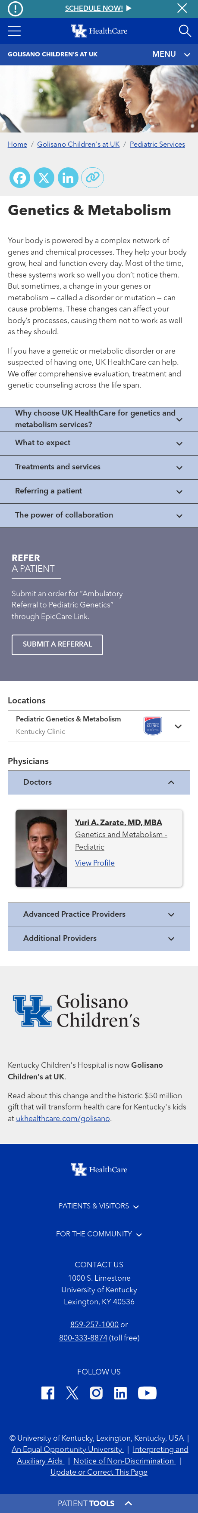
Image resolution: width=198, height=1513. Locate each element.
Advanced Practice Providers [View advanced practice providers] (99, 915)
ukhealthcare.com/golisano (63, 1119)
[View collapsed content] (99, 419)
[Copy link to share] (92, 177)
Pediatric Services (157, 145)
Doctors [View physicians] (99, 783)
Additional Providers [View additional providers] (99, 939)
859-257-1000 (94, 1325)
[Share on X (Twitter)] (44, 177)
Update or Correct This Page (99, 1472)
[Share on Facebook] (20, 177)
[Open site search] (185, 31)
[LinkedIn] (120, 1395)
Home (17, 145)
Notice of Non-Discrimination (124, 1461)
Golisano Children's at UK (78, 145)
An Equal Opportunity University (68, 1450)
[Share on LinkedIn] (68, 177)
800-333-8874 (83, 1338)
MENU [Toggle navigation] (171, 55)
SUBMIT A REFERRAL (57, 644)
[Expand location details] (99, 726)
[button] (14, 31)
